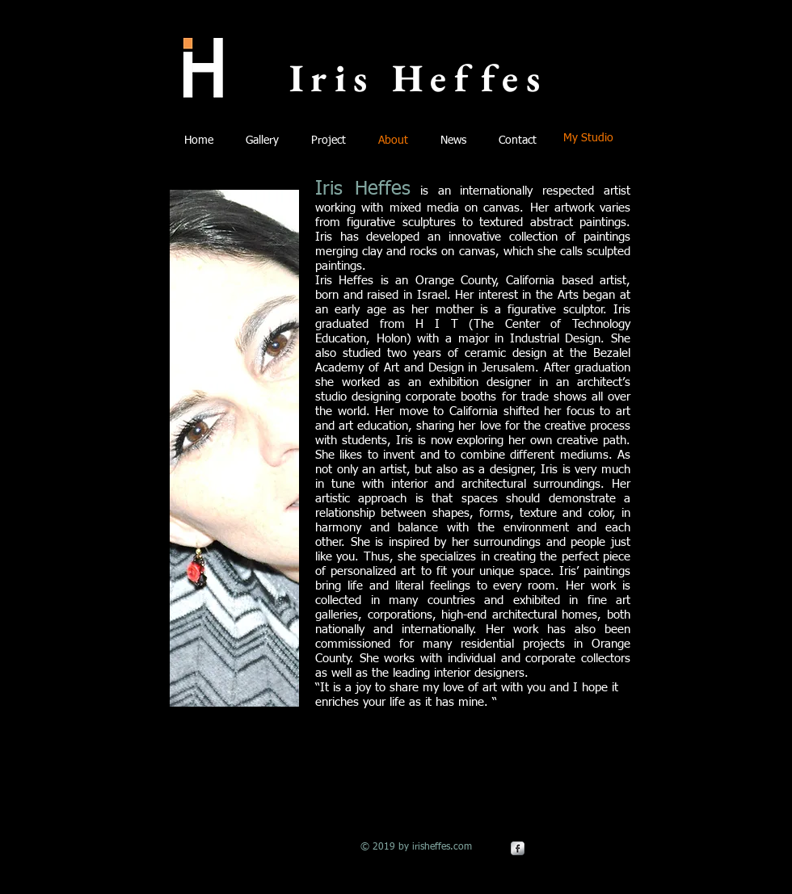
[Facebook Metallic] (517, 848)
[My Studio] (588, 139)
